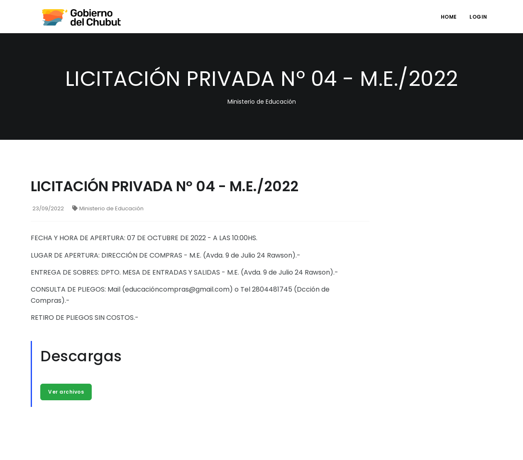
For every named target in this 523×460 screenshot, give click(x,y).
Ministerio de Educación (108, 208)
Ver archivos (66, 391)
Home (449, 16)
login (478, 16)
